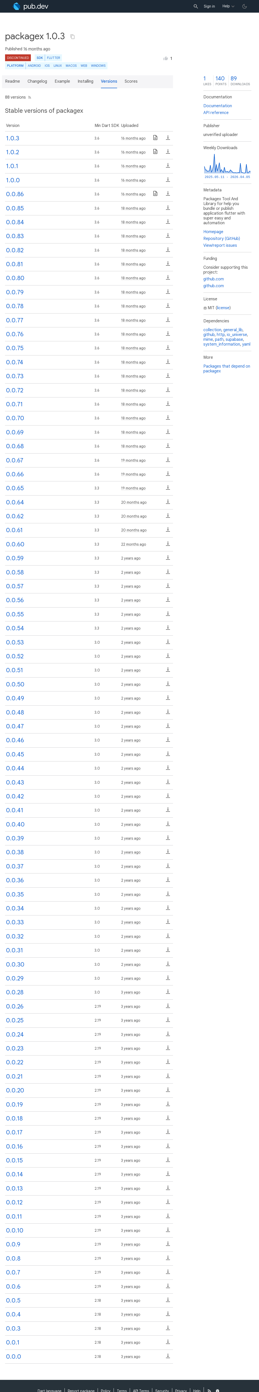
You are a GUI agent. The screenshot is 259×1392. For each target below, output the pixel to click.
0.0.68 (15, 446)
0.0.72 (14, 390)
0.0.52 (15, 656)
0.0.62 (15, 516)
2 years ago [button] (131, 558)
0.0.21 (14, 1076)
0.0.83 (15, 236)
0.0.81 (14, 264)
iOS (47, 66)
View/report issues (220, 245)
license (223, 307)
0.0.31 (14, 950)
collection (212, 329)
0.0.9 (13, 1244)
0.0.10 (14, 1230)
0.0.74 (14, 362)
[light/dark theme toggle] (245, 6)
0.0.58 (15, 572)
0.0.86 (15, 194)
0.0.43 (15, 782)
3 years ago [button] (130, 992)
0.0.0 (13, 1356)
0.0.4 (13, 1314)
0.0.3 (13, 1328)
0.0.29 (15, 978)
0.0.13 (14, 1188)
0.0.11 (14, 1216)
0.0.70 (15, 418)
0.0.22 (14, 1062)
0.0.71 (14, 404)
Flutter (53, 58)
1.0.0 (13, 180)
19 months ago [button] (133, 460)
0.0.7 (13, 1272)
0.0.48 (15, 712)
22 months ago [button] (133, 544)
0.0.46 (15, 740)
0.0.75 (15, 348)
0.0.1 (12, 1342)
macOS (71, 66)
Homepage (213, 231)
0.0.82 (15, 250)
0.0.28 (15, 992)
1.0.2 (12, 152)
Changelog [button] (37, 81)
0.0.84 (15, 222)
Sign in (209, 6)
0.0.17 (14, 1132)
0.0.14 (14, 1174)
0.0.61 (14, 530)
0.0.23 (15, 1048)
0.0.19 (14, 1104)
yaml (246, 344)
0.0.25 (15, 1020)
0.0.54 (15, 628)
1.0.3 (12, 138)
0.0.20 (15, 1090)
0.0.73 (15, 376)
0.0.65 (15, 488)
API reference (216, 112)
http (221, 334)
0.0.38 (15, 852)
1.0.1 (12, 166)
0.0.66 (15, 474)
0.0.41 (14, 810)
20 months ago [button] (134, 502)
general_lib (233, 329)
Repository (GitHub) (221, 238)
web (84, 66)
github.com (213, 279)
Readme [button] (12, 81)
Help (226, 6)
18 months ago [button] (133, 208)
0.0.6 (13, 1286)
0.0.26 (15, 1006)
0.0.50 (15, 684)
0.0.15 (14, 1160)
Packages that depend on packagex (226, 369)
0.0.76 (15, 334)
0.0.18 (14, 1118)
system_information (221, 344)
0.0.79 (15, 292)
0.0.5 (13, 1300)
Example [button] (62, 81)
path (219, 339)
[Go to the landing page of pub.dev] (30, 6)
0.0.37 (15, 866)
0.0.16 (14, 1146)
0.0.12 (14, 1202)
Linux (58, 66)
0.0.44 (15, 768)
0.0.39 (15, 838)
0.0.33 (15, 922)
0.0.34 (15, 908)
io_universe (237, 334)
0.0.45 (15, 754)
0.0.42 (15, 796)
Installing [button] (85, 81)
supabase (234, 339)
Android (34, 66)
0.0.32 (15, 936)
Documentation (217, 105)
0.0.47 (15, 726)
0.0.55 (15, 614)
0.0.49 (15, 698)
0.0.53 (15, 642)
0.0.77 (14, 320)
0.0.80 (15, 278)
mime (208, 339)
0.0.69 (15, 432)
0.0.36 (15, 880)
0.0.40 (15, 824)
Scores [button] (131, 81)
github (209, 334)
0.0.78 (15, 306)
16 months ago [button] (36, 49)
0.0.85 (15, 208)
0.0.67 (14, 460)
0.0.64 (15, 502)
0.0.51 (14, 670)
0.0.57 (15, 586)
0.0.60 (15, 544)
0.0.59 (15, 558)
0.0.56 (15, 600)
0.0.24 (15, 1034)
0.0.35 (15, 894)
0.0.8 (13, 1258)
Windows (98, 66)
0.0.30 (15, 964)
